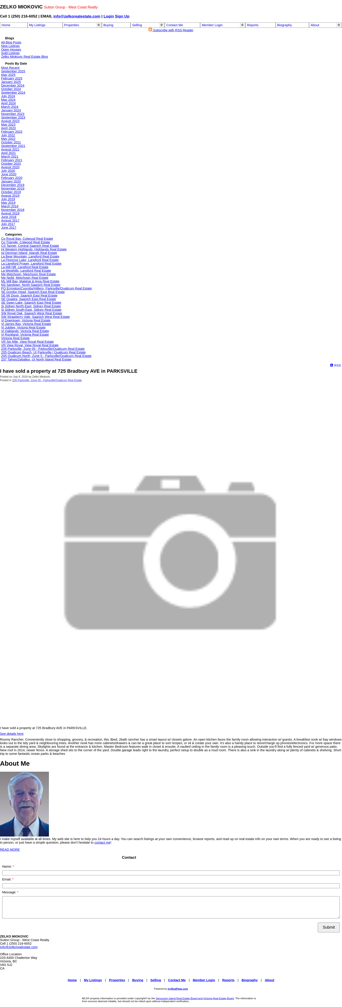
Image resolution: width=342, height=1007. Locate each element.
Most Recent (10, 67)
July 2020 (8, 170)
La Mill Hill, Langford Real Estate (24, 267)
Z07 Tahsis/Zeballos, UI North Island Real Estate (36, 359)
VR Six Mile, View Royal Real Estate (27, 341)
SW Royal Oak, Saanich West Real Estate (31, 313)
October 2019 (11, 192)
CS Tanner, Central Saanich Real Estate (30, 246)
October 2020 (11, 163)
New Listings (10, 46)
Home (6, 25)
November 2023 (12, 114)
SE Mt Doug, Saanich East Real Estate (29, 295)
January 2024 (11, 110)
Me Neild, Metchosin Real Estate (24, 278)
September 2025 (13, 71)
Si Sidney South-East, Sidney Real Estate (31, 309)
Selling (137, 25)
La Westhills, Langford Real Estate (26, 270)
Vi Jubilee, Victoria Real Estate (23, 327)
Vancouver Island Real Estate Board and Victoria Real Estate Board (195, 998)
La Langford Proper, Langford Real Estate (31, 263)
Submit (329, 927)
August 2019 (10, 195)
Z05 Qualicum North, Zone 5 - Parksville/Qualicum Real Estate (46, 356)
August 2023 (10, 121)
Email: (7, 879)
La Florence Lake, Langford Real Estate (30, 260)
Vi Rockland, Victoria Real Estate (25, 334)
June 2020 (8, 174)
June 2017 (8, 227)
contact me (103, 842)
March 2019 (9, 206)
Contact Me (174, 25)
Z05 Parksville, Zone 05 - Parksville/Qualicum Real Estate (43, 349)
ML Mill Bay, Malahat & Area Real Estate (30, 281)
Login (109, 16)
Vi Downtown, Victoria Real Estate (25, 320)
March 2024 (9, 107)
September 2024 (13, 92)
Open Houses (11, 49)
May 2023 (8, 124)
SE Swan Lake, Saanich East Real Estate (31, 302)
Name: (7, 866)
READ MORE (10, 849)
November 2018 (12, 210)
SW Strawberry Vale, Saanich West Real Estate (35, 317)
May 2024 (8, 99)
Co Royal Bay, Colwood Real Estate (27, 238)
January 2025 (11, 82)
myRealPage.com (178, 988)
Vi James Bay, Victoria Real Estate (26, 324)
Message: (9, 892)
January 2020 (11, 181)
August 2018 (10, 213)
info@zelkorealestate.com (76, 16)
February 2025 (11, 78)
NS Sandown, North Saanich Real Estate (30, 285)
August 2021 (10, 149)
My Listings (37, 25)
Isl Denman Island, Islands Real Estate (29, 253)
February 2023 (11, 131)
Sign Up (122, 16)
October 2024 (11, 89)
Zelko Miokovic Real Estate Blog (24, 56)
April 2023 (8, 128)
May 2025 (8, 75)
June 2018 (8, 217)
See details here (12, 733)
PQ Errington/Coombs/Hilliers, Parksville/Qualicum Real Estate (46, 288)
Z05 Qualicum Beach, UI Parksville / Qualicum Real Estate (43, 352)
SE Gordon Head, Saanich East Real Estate (33, 292)
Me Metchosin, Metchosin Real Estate (28, 274)
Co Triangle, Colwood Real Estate (25, 242)
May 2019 (8, 202)
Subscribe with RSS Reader (171, 30)
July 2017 (8, 224)
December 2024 (12, 85)
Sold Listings (10, 53)
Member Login (212, 25)
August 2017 (10, 220)
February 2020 (11, 178)
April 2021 (8, 153)
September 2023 (13, 117)
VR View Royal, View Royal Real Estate (30, 345)
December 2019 (12, 185)
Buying (108, 25)
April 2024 (8, 103)
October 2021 (11, 142)
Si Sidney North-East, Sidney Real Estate (31, 306)
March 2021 (9, 156)
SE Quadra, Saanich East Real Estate (28, 299)
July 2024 (8, 96)
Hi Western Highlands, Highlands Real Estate (34, 249)
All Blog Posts (11, 42)
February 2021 (11, 160)
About (315, 25)
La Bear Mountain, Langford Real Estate (30, 256)
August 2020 (10, 167)
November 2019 (12, 188)
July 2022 (8, 135)
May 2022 (8, 139)
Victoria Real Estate (15, 338)
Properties (71, 25)
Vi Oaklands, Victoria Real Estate (25, 331)
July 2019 (8, 199)
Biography (284, 25)
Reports (252, 25)
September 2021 (13, 146)
